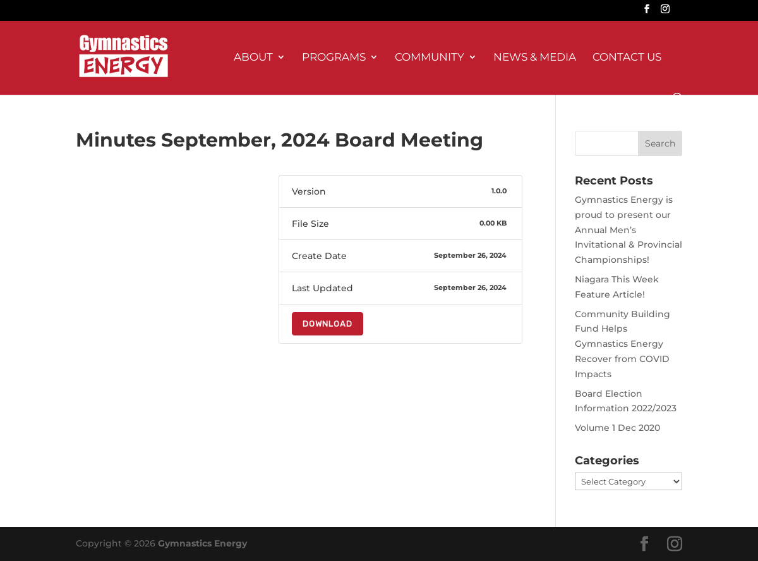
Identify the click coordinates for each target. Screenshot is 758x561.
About (253, 57)
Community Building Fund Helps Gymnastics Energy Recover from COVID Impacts (622, 344)
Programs (334, 57)
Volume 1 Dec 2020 (617, 427)
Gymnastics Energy (202, 543)
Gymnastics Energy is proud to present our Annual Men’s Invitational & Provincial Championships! (628, 229)
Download (327, 324)
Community (429, 57)
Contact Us (627, 57)
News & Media (534, 57)
